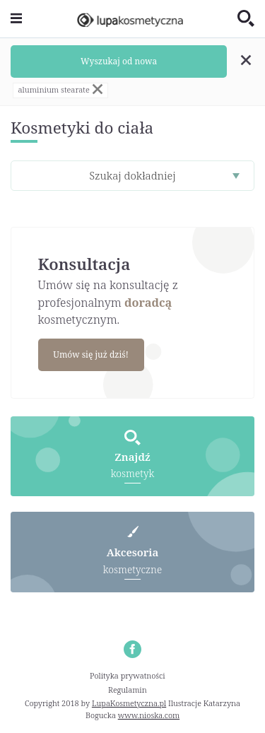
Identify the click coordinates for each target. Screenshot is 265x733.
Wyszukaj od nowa (119, 61)
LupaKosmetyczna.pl (129, 703)
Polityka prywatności (127, 675)
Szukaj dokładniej (132, 175)
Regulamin (127, 689)
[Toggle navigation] (16, 18)
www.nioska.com (148, 715)
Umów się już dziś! (90, 354)
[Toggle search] (245, 19)
